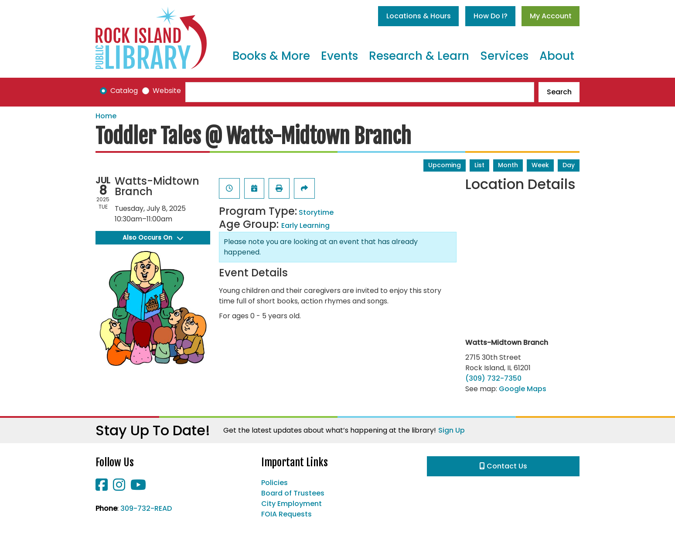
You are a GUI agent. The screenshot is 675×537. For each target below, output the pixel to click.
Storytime (316, 212)
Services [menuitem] (504, 56)
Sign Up (451, 430)
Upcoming (444, 165)
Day (568, 165)
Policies (274, 483)
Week (540, 165)
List (479, 165)
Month (508, 165)
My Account (551, 16)
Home (105, 116)
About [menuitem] (556, 56)
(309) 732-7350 (493, 378)
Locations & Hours (418, 16)
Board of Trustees (292, 493)
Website (167, 91)
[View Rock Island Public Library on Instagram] (120, 487)
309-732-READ (146, 508)
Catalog (124, 91)
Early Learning (305, 225)
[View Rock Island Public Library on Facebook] (102, 487)
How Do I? (491, 16)
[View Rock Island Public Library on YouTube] (138, 487)
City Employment (291, 504)
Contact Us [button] (503, 466)
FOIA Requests (286, 514)
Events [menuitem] (339, 56)
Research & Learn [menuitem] (419, 56)
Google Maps (522, 389)
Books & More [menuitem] (271, 56)
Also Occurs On (153, 237)
